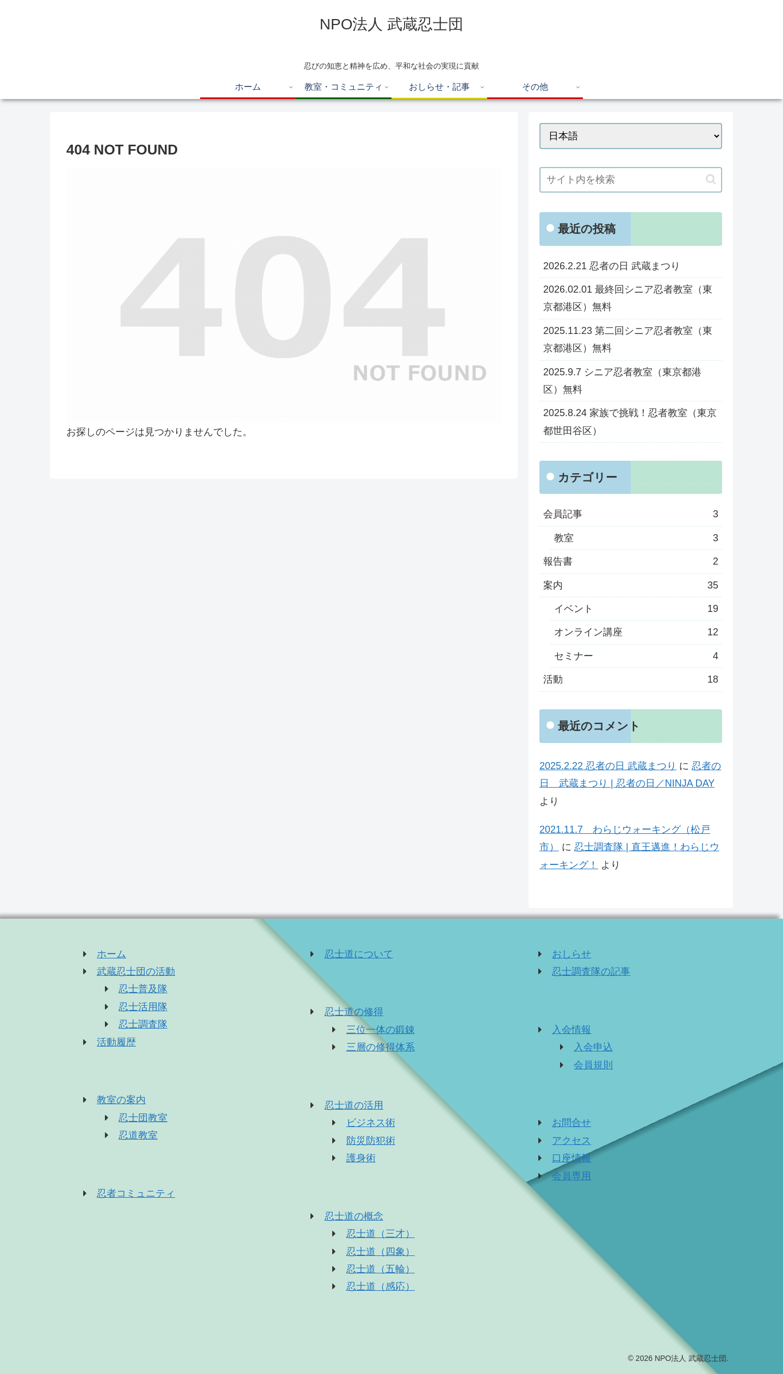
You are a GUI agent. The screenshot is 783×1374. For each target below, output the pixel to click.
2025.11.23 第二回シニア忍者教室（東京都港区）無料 (627, 339)
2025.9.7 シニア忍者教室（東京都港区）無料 (622, 381)
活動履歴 (116, 1042)
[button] (710, 179)
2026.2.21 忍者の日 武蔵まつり (611, 266)
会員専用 (571, 1176)
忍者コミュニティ (136, 1193)
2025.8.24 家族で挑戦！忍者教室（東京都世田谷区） (630, 421)
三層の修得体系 (380, 1047)
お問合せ (571, 1122)
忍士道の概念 (354, 1216)
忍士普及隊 (143, 988)
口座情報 (571, 1158)
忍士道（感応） (380, 1286)
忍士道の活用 (354, 1105)
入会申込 (593, 1047)
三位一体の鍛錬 (380, 1029)
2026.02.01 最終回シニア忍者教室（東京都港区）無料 (627, 298)
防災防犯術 (370, 1140)
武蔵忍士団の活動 (136, 971)
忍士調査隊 (143, 1024)
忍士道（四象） (380, 1251)
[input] (630, 180)
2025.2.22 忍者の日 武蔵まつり (607, 765)
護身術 (361, 1158)
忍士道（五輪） (380, 1269)
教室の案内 (121, 1099)
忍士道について (359, 954)
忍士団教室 (143, 1117)
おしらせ (571, 954)
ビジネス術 (370, 1122)
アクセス (571, 1140)
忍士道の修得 (354, 1011)
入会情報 (571, 1029)
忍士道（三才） (380, 1233)
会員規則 (593, 1065)
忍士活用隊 (143, 1006)
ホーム (111, 954)
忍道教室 (138, 1135)
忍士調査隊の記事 (591, 971)
